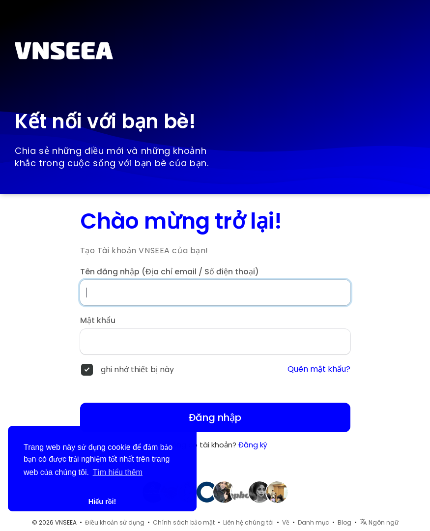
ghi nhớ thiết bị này (137, 369)
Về (285, 522)
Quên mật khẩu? (318, 369)
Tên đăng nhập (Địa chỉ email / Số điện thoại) (169, 271)
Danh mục (313, 522)
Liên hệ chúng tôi (248, 522)
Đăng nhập (215, 417)
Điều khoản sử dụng (114, 522)
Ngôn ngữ (379, 522)
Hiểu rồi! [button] (102, 501)
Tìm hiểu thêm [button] (118, 472)
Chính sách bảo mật (184, 522)
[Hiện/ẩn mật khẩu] (334, 342)
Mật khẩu (97, 320)
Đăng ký (252, 445)
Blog (344, 522)
